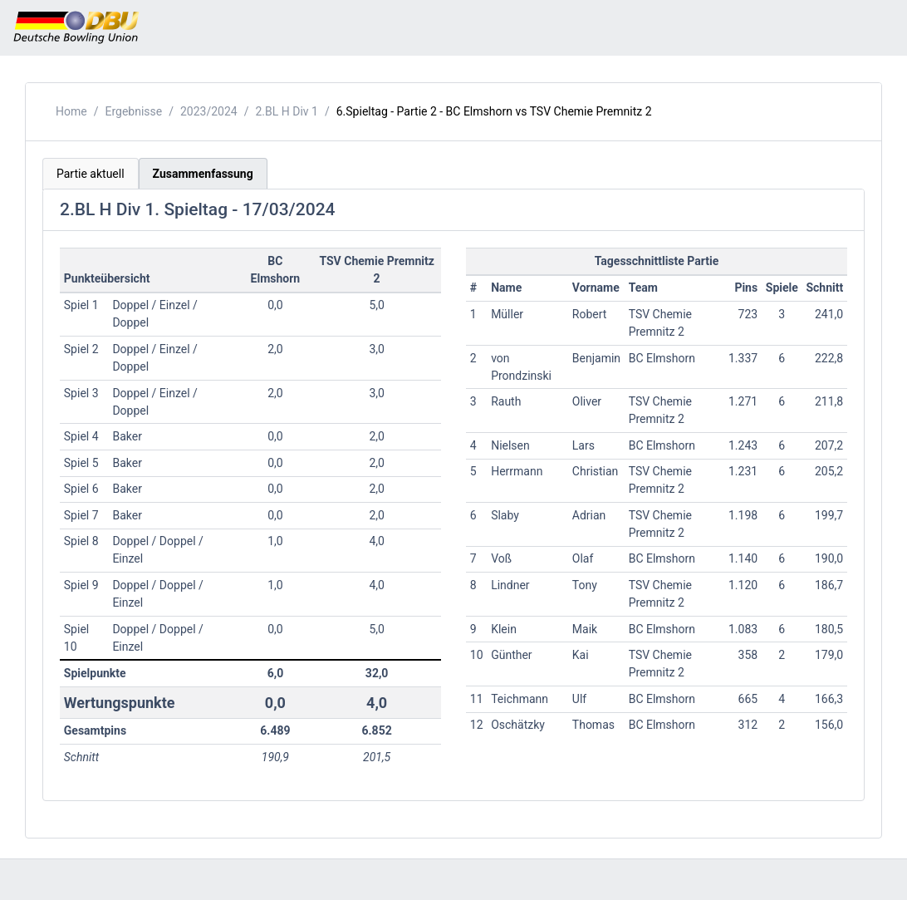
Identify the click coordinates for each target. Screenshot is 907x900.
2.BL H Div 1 (287, 111)
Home (71, 111)
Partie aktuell (90, 173)
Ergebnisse (133, 111)
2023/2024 (209, 111)
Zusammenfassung (203, 173)
